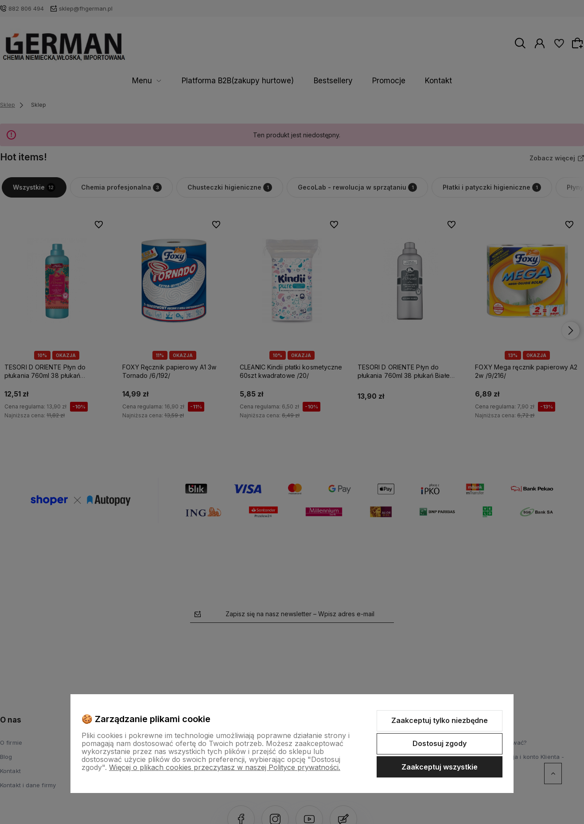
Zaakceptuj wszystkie (439, 766)
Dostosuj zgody (440, 743)
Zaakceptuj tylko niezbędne (439, 720)
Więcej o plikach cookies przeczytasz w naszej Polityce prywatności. (224, 767)
